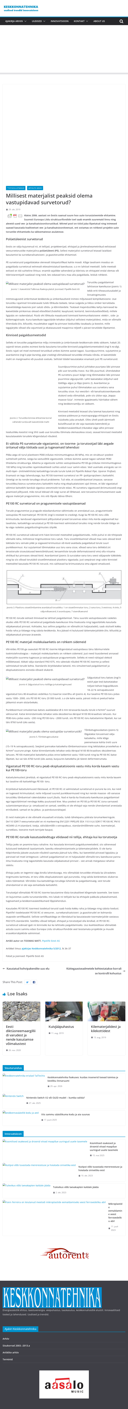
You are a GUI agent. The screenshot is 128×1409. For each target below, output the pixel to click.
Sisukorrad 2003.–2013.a (16, 1281)
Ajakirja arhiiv (14, 21)
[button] (25, 21)
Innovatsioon (60, 21)
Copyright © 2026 (13, 1366)
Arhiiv (6, 1274)
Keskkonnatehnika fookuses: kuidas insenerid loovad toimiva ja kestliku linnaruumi (83, 1029)
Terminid (8, 1295)
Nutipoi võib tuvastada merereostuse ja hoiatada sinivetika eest (62, 1110)
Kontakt (79, 21)
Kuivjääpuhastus (61, 977)
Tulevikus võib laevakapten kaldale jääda (49, 1127)
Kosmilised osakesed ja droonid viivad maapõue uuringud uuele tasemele (68, 1093)
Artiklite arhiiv (35, 155)
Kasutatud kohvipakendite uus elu (26, 919)
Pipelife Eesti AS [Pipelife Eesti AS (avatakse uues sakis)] (51, 891)
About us (99, 21)
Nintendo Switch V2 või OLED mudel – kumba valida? (55, 1048)
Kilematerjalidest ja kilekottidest (106, 979)
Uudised (37, 21)
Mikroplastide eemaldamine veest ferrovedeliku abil (56, 1144)
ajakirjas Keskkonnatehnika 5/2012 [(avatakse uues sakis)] (41, 899)
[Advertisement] (64, 50)
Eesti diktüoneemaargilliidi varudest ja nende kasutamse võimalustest (21, 985)
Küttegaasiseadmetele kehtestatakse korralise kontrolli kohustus (95, 921)
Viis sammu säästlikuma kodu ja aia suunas (51, 1065)
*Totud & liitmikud (15, 155)
